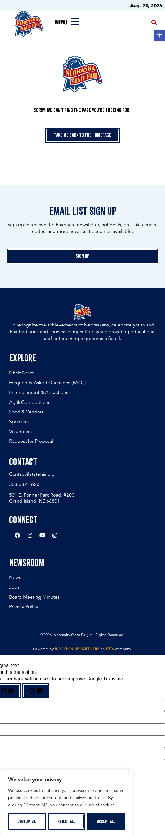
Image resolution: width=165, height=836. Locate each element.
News (15, 577)
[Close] (129, 772)
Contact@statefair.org (32, 474)
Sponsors (19, 422)
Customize (27, 821)
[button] (159, 35)
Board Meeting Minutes (34, 597)
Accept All (106, 821)
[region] (66, 803)
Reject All (67, 821)
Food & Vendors (26, 412)
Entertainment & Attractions (38, 392)
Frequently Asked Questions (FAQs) (47, 383)
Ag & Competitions (29, 402)
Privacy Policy (23, 607)
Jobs (14, 587)
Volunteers (20, 432)
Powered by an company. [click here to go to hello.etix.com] (82, 649)
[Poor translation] (35, 691)
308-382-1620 (24, 484)
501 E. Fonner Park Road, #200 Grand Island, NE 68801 (41, 498)
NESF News (21, 373)
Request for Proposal (31, 441)
